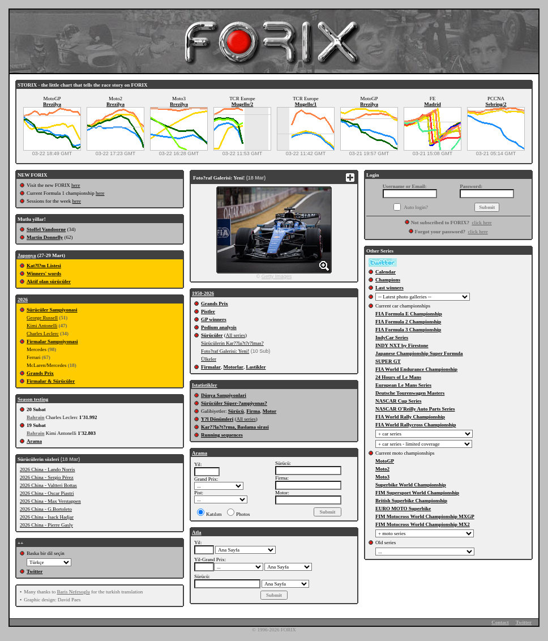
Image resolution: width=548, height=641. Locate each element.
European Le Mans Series (403, 385)
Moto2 (382, 469)
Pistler (208, 311)
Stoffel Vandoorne (46, 229)
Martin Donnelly (45, 237)
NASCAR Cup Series (398, 401)
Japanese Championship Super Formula (419, 353)
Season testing (33, 399)
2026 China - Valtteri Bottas (48, 485)
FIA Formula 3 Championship (408, 329)
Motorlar (233, 367)
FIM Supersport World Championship (417, 492)
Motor (270, 411)
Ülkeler (208, 359)
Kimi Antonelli (42, 325)
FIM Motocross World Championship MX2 (422, 524)
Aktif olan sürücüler (49, 281)
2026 (23, 299)
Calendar (385, 272)
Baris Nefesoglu (73, 592)
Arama (34, 441)
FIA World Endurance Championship (416, 369)
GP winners (213, 319)
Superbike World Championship (410, 485)
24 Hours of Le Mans (398, 377)
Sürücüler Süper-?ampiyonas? (234, 403)
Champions (387, 280)
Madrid (432, 104)
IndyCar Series (391, 337)
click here (481, 222)
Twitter (34, 571)
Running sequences (222, 435)
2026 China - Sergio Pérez (47, 477)
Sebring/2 (495, 104)
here (75, 185)
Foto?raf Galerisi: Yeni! (225, 351)
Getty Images (277, 276)
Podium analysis (219, 327)
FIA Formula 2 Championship (408, 321)
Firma (253, 411)
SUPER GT (388, 361)
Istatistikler (204, 385)
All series (235, 335)
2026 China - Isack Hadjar (47, 517)
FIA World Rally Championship (410, 417)
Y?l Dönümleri (217, 419)
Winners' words (44, 273)
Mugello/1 (306, 104)
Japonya (27, 255)
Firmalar (211, 367)
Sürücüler (212, 335)
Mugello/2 (243, 104)
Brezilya (52, 104)
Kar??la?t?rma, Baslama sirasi (235, 427)
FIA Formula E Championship (408, 314)
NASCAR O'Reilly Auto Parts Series (415, 409)
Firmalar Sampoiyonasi (52, 341)
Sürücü (236, 411)
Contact (500, 622)
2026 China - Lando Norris (47, 469)
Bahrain (36, 417)
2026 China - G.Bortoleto (46, 509)
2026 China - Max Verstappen (50, 501)
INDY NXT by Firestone (402, 345)
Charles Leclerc (43, 333)
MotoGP (384, 461)
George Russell (42, 317)
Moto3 (382, 477)
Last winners (389, 287)
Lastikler (256, 367)
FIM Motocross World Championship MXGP (424, 516)
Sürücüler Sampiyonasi (52, 310)
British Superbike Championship (411, 500)
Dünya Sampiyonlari (223, 395)
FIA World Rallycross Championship (415, 425)
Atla (197, 532)
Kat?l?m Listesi (44, 265)
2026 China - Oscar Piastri (47, 493)
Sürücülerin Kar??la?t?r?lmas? (232, 343)
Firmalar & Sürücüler (51, 381)
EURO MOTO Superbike (403, 508)
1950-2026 (203, 293)
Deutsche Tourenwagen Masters (409, 393)
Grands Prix (40, 373)
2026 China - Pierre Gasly (46, 525)
